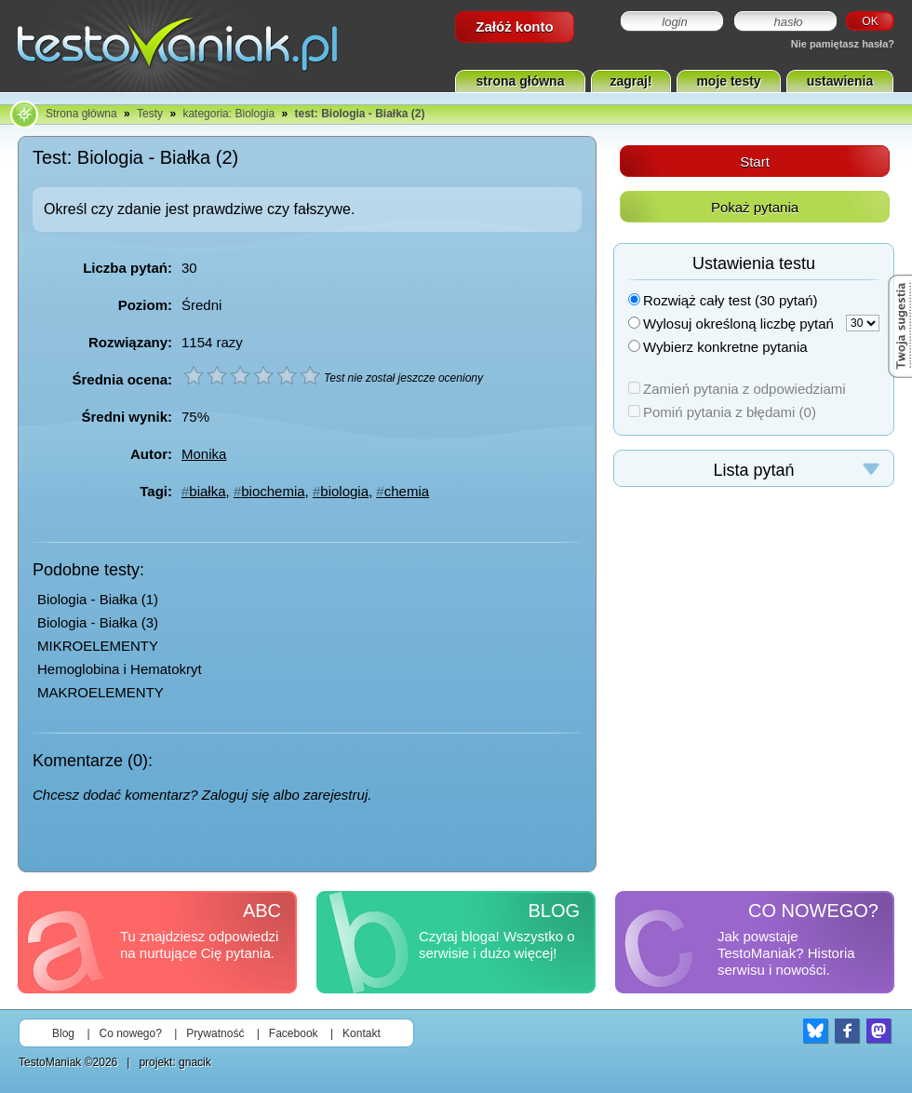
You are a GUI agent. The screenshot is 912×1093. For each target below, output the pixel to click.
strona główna (520, 81)
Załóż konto (514, 26)
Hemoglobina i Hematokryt (119, 669)
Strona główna (81, 113)
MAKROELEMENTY (100, 692)
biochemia (272, 491)
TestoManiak (50, 1062)
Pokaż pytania (754, 207)
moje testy (728, 81)
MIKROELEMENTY (97, 646)
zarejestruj (335, 795)
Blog (63, 1033)
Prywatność (215, 1033)
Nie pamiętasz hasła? (842, 43)
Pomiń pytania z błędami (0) (722, 412)
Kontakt (361, 1033)
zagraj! (630, 81)
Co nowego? (131, 1033)
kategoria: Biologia (228, 113)
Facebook (293, 1033)
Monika (203, 454)
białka (207, 491)
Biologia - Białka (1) (97, 599)
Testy (150, 113)
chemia (406, 491)
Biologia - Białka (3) (97, 622)
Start (755, 161)
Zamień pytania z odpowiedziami (737, 389)
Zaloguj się (236, 795)
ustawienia (840, 81)
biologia (344, 491)
